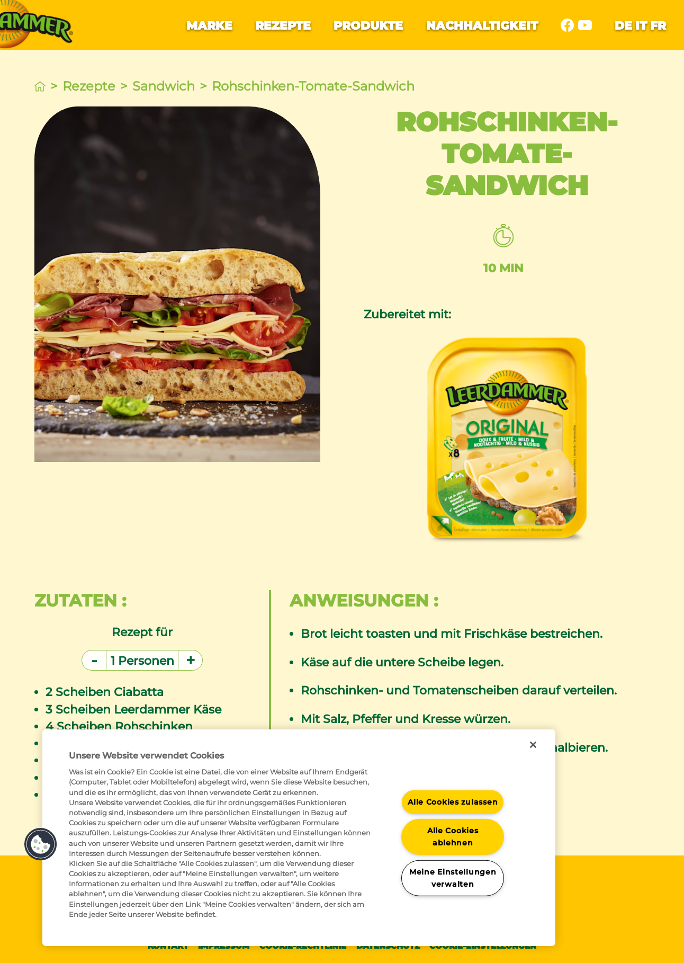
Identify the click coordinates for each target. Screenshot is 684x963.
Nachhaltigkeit (482, 25)
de (623, 25)
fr (658, 25)
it (641, 25)
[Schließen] (533, 744)
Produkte (368, 25)
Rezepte (283, 25)
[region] (298, 837)
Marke (209, 25)
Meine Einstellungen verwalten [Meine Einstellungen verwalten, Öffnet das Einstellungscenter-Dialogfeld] (453, 878)
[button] (41, 844)
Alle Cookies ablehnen (453, 837)
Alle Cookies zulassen (453, 801)
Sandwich (163, 86)
